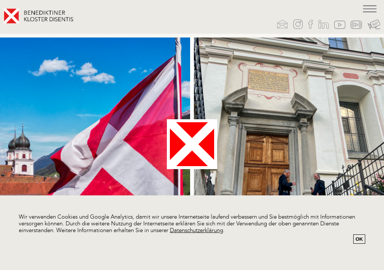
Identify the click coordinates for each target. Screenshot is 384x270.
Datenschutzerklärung (196, 231)
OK (359, 239)
